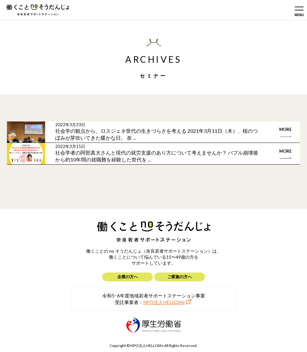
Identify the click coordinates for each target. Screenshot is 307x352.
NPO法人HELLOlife (164, 302)
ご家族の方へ (179, 276)
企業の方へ (127, 276)
